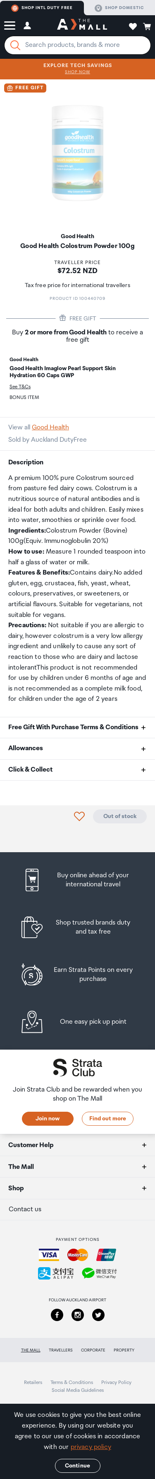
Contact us (25, 1209)
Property (124, 1350)
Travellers (61, 1350)
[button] (9, 25)
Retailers (33, 1382)
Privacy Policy (116, 1382)
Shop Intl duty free (42, 8)
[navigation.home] (82, 25)
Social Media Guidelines (78, 1390)
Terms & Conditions (71, 1382)
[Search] (15, 45)
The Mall (31, 1350)
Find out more (107, 1118)
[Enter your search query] (77, 45)
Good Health (50, 427)
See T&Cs (20, 386)
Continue (77, 1466)
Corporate (93, 1350)
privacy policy (91, 1447)
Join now (48, 1118)
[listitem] (77, 880)
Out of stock (119, 816)
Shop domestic (119, 8)
